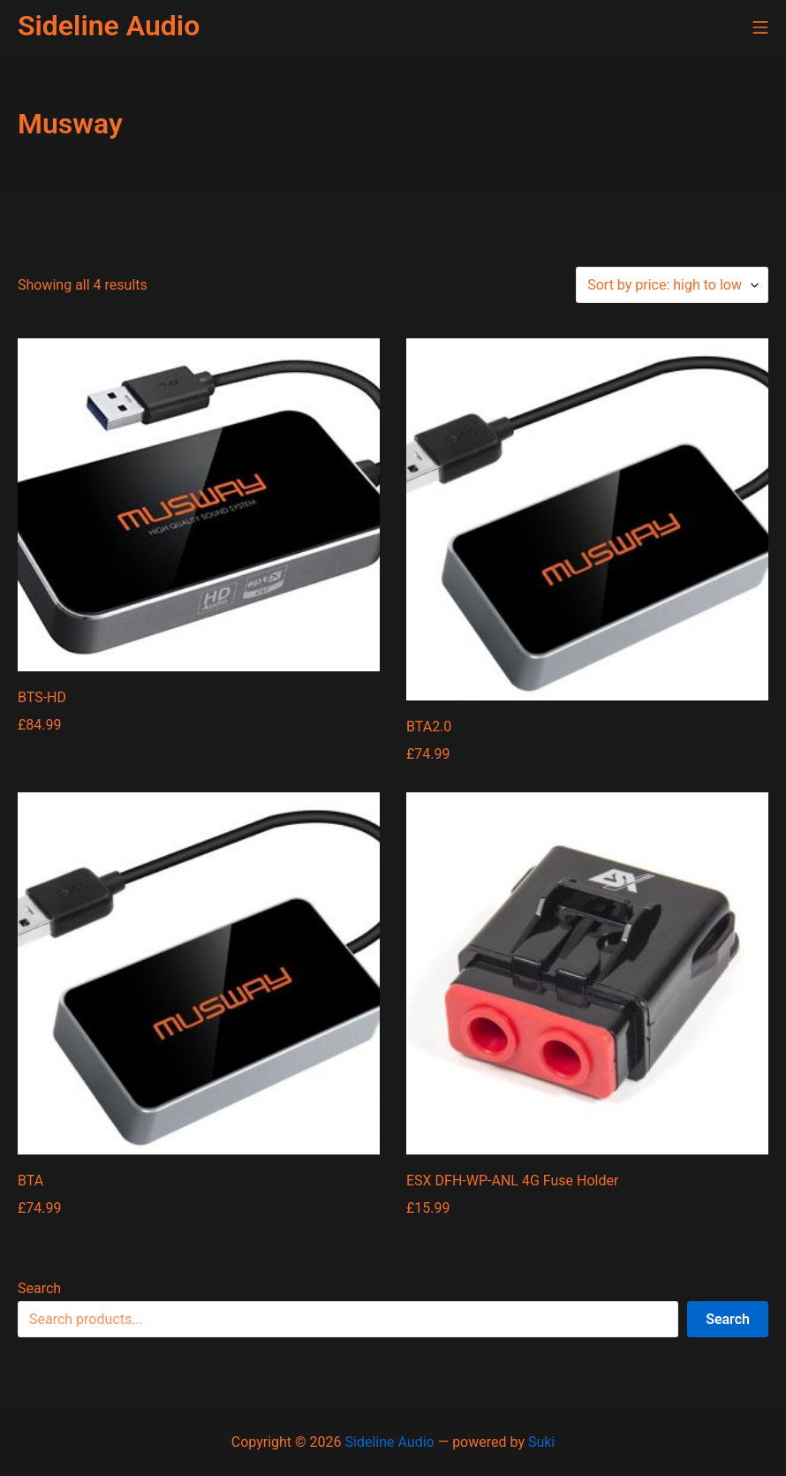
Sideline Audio (390, 1442)
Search (39, 1288)
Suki (541, 1442)
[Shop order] (672, 285)
